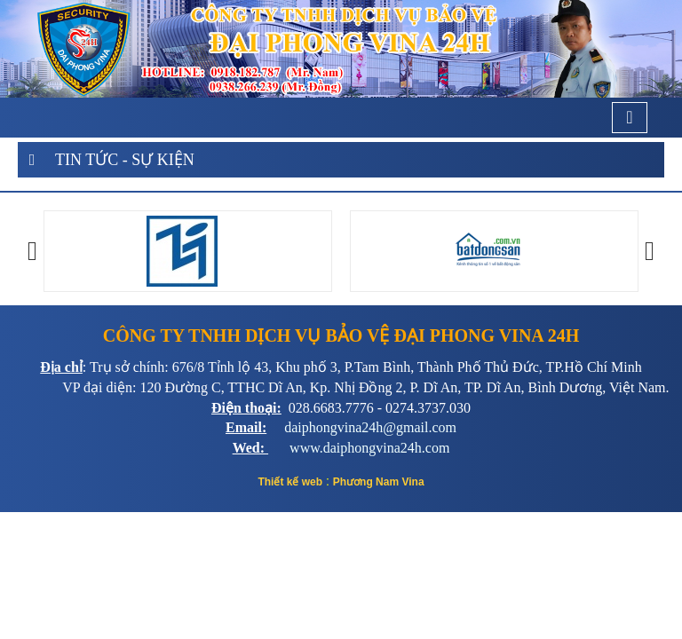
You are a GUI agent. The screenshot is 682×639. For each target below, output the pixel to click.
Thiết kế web (290, 482)
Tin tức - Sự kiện (124, 160)
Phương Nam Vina (378, 482)
